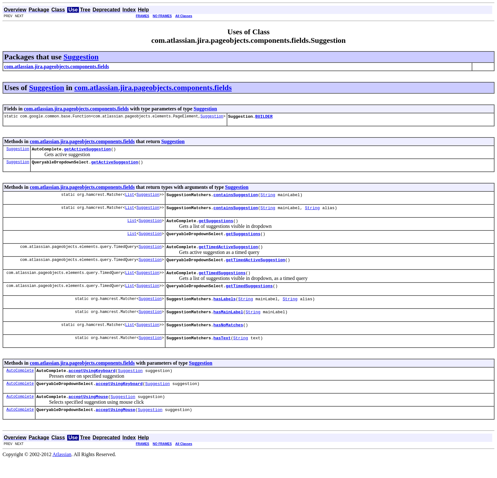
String (267, 198)
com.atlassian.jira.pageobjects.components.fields (153, 87)
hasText (222, 352)
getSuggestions (215, 226)
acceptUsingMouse (88, 413)
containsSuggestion (235, 198)
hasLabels (224, 310)
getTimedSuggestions (221, 282)
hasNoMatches (228, 338)
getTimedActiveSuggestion (228, 254)
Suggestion (81, 57)
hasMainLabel (228, 324)
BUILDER (264, 117)
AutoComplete (20, 385)
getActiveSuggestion (87, 151)
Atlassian (62, 472)
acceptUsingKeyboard (91, 385)
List (129, 198)
